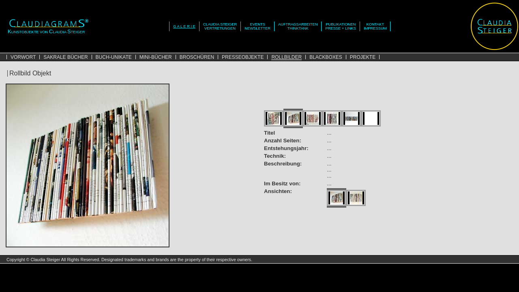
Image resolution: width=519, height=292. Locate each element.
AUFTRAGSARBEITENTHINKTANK (297, 26)
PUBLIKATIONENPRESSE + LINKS (340, 26)
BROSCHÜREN (197, 57)
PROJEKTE (362, 57)
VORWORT (23, 57)
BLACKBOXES (325, 57)
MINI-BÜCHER (155, 57)
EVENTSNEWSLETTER (257, 26)
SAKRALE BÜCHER (65, 57)
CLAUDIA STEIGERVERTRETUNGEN (220, 26)
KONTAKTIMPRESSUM (375, 26)
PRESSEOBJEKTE (243, 57)
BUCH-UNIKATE (114, 57)
